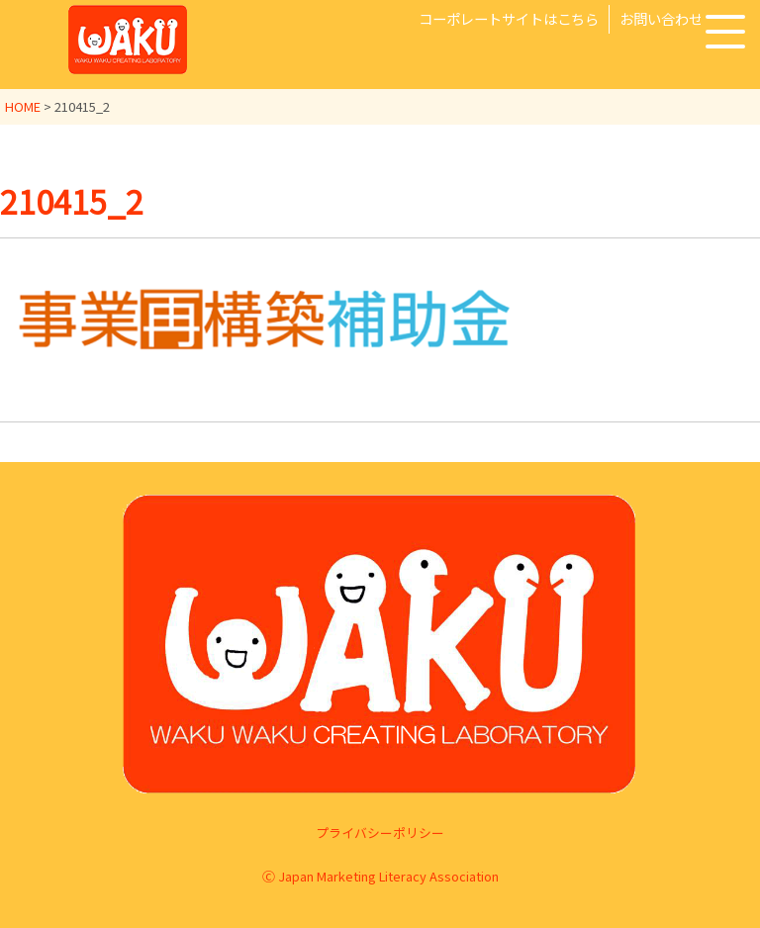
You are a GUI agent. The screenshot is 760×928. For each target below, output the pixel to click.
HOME (23, 106)
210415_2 (71, 201)
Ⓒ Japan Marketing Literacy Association (380, 876)
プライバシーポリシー (380, 831)
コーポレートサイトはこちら (509, 18)
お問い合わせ (661, 18)
